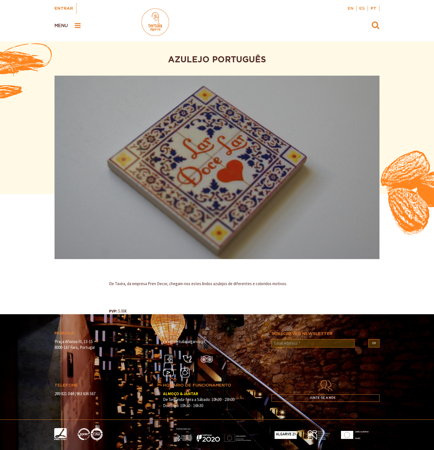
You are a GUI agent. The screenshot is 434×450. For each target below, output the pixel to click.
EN (350, 8)
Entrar (64, 8)
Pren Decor (157, 283)
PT (373, 8)
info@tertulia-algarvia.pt (184, 341)
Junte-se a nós (322, 398)
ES (362, 8)
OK (374, 343)
